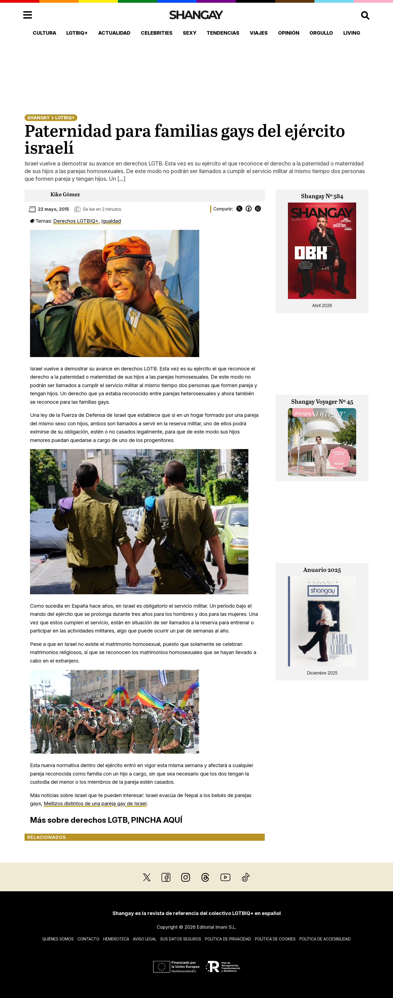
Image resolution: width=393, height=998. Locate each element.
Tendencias (223, 33)
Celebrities (156, 33)
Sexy (189, 33)
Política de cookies (275, 939)
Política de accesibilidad (325, 939)
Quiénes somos (58, 939)
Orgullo (321, 33)
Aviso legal (144, 939)
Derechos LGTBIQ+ (76, 221)
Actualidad (114, 33)
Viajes (259, 33)
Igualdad (111, 221)
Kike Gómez (65, 195)
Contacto (88, 939)
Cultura (44, 33)
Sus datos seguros (180, 939)
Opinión (288, 33)
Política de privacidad (228, 939)
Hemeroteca (116, 939)
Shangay (38, 117)
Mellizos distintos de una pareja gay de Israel (95, 803)
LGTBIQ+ (77, 33)
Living (351, 33)
